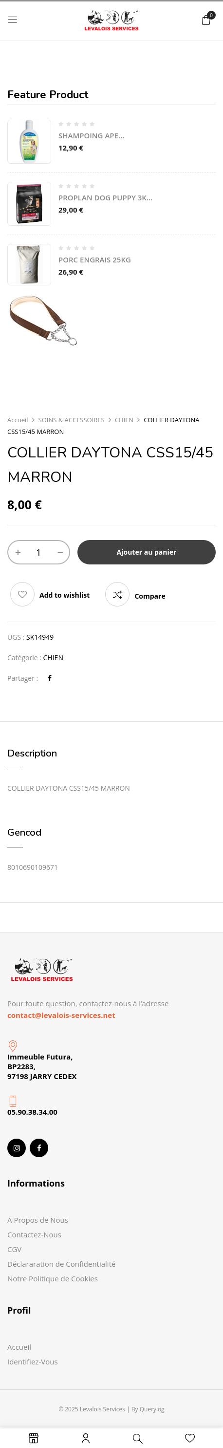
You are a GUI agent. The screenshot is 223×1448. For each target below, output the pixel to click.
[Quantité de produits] (38, 552)
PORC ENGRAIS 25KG (94, 259)
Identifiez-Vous (32, 1361)
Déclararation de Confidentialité (61, 1264)
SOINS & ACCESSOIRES (71, 419)
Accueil (17, 419)
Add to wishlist (64, 595)
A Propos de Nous (37, 1220)
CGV (14, 1249)
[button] (206, 19)
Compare (149, 596)
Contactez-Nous (34, 1234)
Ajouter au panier (147, 552)
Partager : (22, 678)
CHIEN (124, 419)
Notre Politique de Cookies (52, 1278)
